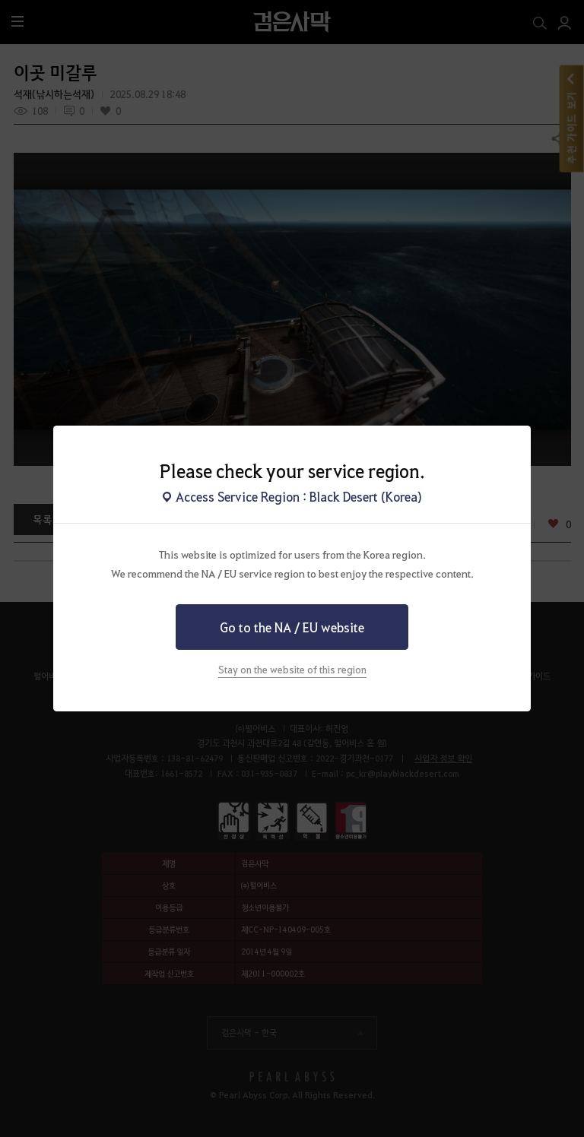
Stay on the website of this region (292, 669)
